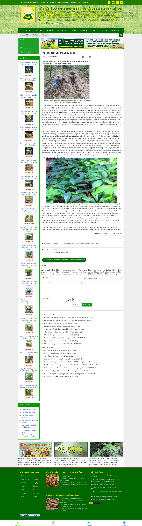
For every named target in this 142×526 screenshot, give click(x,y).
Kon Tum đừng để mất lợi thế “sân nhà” (56, 353)
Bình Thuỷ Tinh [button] (62, 30)
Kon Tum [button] (104, 30)
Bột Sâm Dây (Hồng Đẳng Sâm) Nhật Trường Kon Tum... (29, 229)
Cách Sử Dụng (25, 479)
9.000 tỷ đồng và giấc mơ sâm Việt (54, 356)
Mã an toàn (46, 299)
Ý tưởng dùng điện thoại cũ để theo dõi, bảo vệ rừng (60, 338)
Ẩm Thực (35, 486)
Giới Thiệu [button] (29, 30)
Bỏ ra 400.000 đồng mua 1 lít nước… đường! (58, 326)
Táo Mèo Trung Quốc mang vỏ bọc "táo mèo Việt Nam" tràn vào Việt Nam (66, 365)
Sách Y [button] (96, 30)
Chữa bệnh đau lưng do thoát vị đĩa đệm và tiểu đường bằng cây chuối (65, 368)
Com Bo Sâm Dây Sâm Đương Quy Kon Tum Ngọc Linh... (29, 211)
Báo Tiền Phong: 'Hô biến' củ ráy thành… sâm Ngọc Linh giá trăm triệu (65, 374)
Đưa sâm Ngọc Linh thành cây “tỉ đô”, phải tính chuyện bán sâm (64, 320)
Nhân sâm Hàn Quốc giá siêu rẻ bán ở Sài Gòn (58, 344)
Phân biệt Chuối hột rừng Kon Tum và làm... (32, 458)
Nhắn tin (53, 525)
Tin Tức (23, 497)
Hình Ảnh (35, 479)
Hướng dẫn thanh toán (29, 409)
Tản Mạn (23, 493)
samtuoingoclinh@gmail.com (61, 2)
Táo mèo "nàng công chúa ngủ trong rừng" (57, 335)
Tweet (44, 265)
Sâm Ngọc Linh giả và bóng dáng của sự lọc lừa (58, 359)
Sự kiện (22, 44)
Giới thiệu (23, 476)
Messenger (124, 525)
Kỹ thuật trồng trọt (25, 48)
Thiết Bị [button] (74, 30)
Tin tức (22, 40)
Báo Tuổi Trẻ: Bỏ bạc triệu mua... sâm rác (56, 377)
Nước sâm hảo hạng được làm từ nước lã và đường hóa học (62, 371)
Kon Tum (35, 490)
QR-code (23, 515)
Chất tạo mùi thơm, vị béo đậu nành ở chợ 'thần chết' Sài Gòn (63, 362)
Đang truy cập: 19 (33, 515)
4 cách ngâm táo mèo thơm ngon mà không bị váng (60, 329)
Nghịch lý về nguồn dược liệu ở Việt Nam (57, 341)
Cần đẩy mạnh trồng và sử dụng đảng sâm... (103, 458)
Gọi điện (17, 525)
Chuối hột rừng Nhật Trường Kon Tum (62, 495)
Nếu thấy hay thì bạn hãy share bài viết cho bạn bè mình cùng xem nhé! (64, 259)
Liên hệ (35, 476)
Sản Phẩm (24, 490)
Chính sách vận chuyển (29, 412)
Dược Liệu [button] (40, 30)
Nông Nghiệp (36, 483)
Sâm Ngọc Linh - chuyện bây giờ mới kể (56, 323)
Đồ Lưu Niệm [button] (85, 30)
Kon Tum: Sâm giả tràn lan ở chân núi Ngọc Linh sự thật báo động (64, 317)
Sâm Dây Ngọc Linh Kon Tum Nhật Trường (64, 472)
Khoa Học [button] (115, 30)
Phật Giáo (36, 493)
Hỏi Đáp (35, 497)
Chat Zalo (89, 525)
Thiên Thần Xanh (25, 52)
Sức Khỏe (24, 483)
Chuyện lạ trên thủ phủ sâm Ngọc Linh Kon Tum (59, 332)
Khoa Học (23, 486)
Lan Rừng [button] (50, 30)
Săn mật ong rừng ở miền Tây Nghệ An (56, 350)
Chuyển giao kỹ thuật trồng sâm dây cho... (67, 458)
